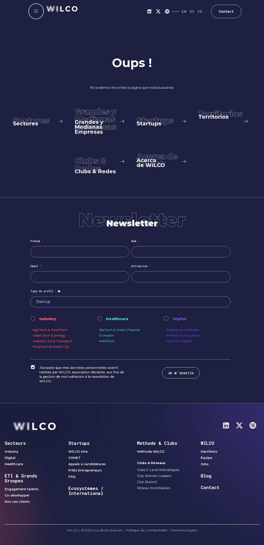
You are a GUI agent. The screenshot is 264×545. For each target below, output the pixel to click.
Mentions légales (184, 530)
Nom (135, 241)
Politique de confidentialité (146, 530)
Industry (47, 319)
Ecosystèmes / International (85, 490)
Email (35, 266)
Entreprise (141, 266)
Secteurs (15, 443)
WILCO (207, 443)
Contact (210, 487)
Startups (79, 443)
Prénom (36, 241)
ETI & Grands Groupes (21, 478)
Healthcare (117, 319)
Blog (206, 476)
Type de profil (45, 291)
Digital (179, 319)
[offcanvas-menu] (36, 11)
